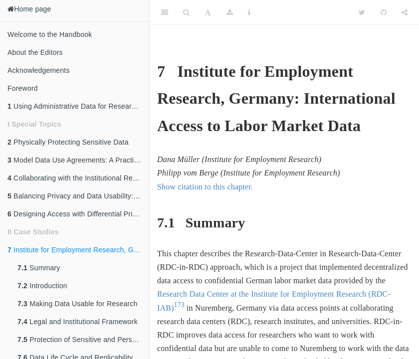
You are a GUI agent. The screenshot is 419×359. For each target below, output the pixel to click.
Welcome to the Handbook (49, 34)
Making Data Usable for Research (77, 304)
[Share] (404, 12)
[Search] (186, 12)
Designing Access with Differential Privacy (77, 214)
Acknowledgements (38, 70)
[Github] (383, 12)
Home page (29, 9)
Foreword (22, 88)
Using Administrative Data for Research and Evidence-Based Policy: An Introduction (78, 106)
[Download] (229, 12)
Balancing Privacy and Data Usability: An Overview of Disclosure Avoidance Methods (78, 196)
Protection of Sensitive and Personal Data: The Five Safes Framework (83, 340)
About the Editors (35, 52)
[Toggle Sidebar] (165, 12)
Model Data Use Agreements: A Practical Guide (78, 160)
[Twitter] (362, 12)
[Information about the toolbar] (249, 12)
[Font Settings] (207, 12)
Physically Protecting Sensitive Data (68, 142)
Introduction (42, 286)
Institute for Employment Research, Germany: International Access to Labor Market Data (78, 250)
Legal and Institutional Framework (77, 322)
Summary (38, 268)
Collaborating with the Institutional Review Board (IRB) (78, 178)
